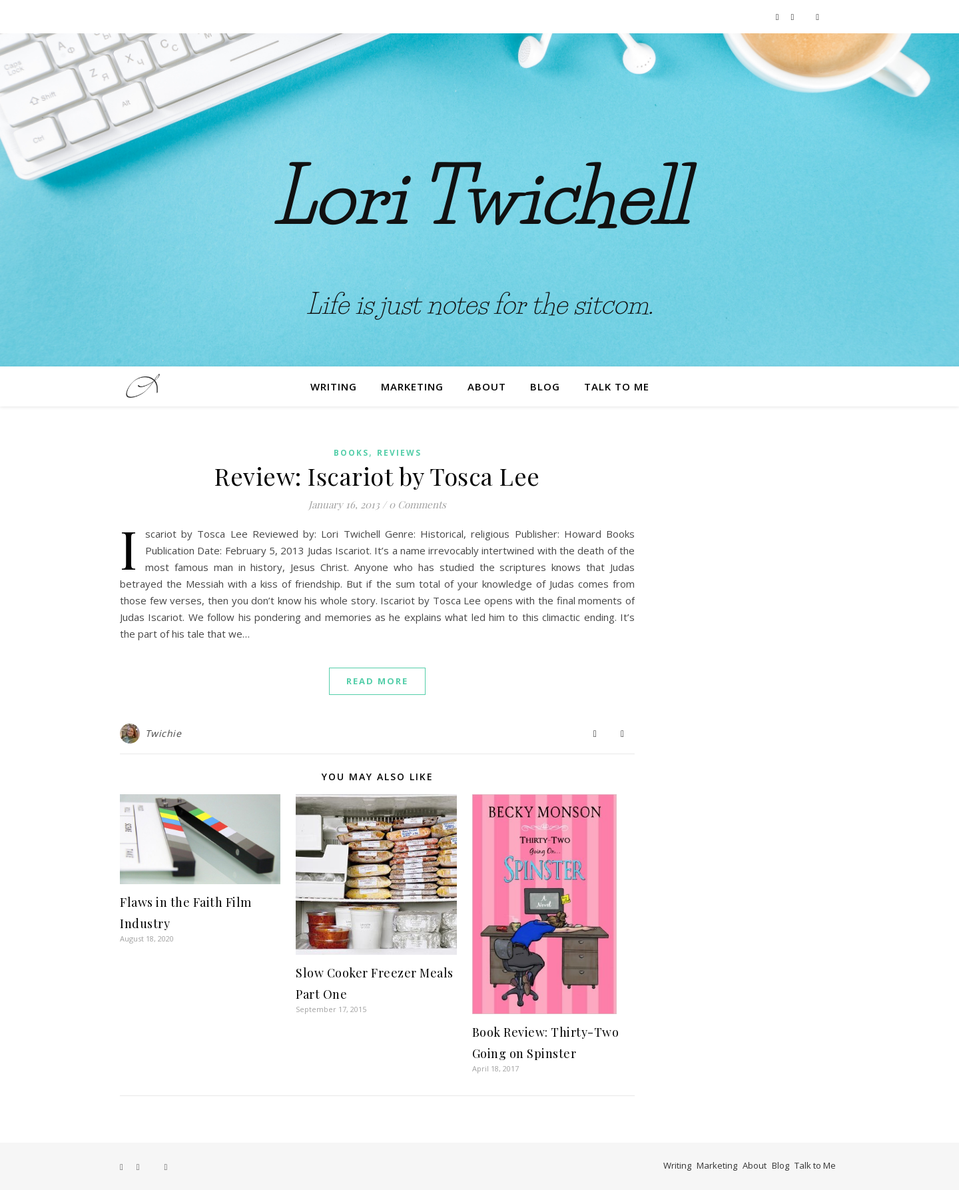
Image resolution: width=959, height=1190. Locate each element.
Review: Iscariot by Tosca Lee (377, 476)
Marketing (412, 386)
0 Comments (417, 504)
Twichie (163, 733)
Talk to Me (616, 386)
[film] (817, 17)
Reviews (399, 452)
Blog (545, 386)
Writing (333, 386)
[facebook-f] (778, 17)
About (487, 386)
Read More (377, 681)
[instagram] (794, 17)
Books (351, 452)
